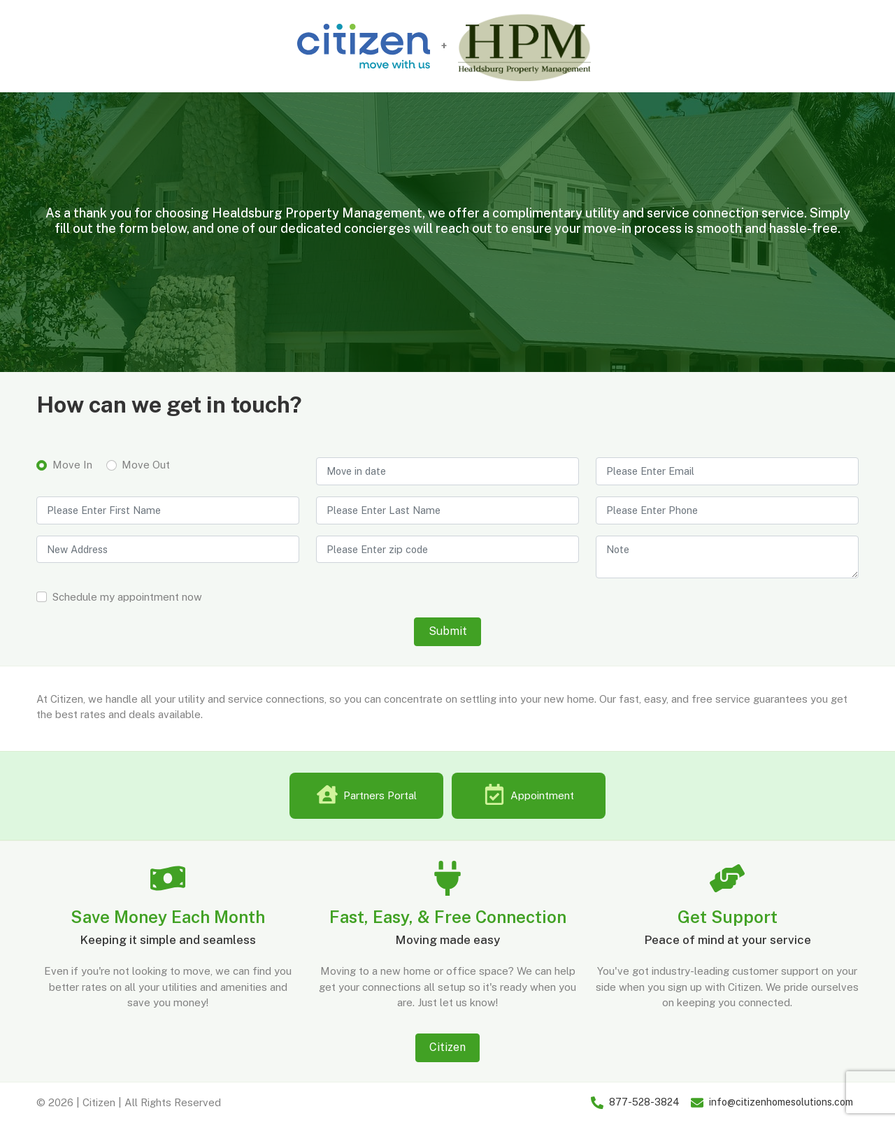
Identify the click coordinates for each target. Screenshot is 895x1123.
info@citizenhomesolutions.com (781, 1102)
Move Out (146, 465)
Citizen (447, 1047)
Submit (448, 631)
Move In (72, 465)
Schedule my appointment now (127, 597)
